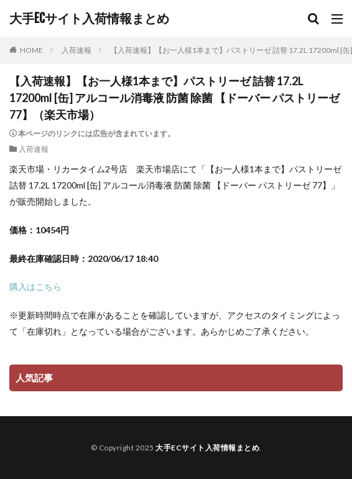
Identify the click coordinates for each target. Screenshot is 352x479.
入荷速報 (76, 50)
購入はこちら (35, 286)
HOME (31, 50)
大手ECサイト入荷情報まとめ (89, 18)
